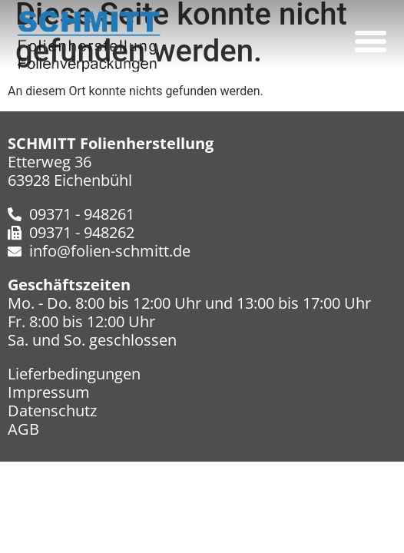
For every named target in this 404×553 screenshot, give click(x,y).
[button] (370, 41)
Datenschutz (52, 410)
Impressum (49, 392)
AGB (23, 429)
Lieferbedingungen (74, 373)
